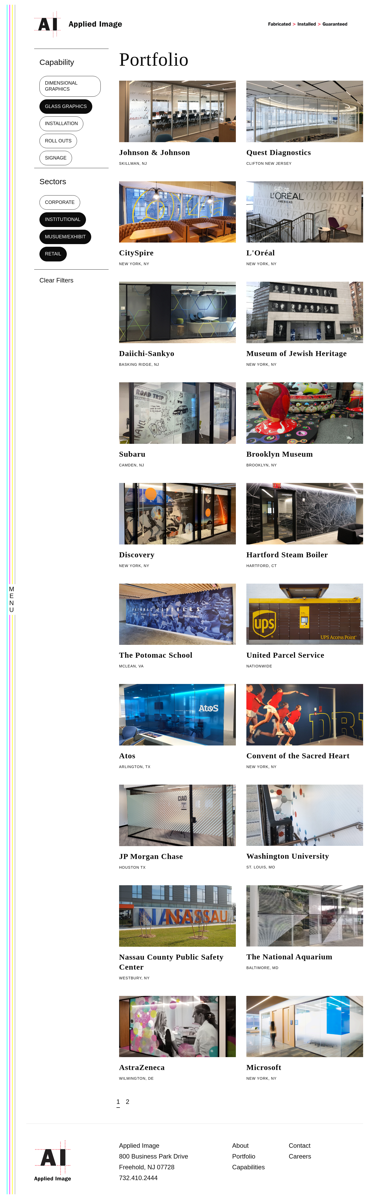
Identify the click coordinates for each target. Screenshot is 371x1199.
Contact (300, 1145)
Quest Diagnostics (278, 152)
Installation (61, 123)
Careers (300, 1156)
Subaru (132, 454)
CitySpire (136, 252)
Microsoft (263, 1067)
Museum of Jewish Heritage (296, 353)
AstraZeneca (142, 1067)
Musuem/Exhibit (65, 236)
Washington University (287, 856)
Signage (56, 158)
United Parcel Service (285, 655)
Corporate (60, 202)
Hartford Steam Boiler (287, 554)
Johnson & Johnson (154, 152)
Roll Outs (58, 140)
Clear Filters (56, 280)
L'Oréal (260, 252)
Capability (56, 62)
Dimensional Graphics (61, 86)
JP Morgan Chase (151, 856)
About (240, 1145)
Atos (127, 755)
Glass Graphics (66, 106)
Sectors (52, 181)
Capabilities (248, 1167)
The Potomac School (156, 655)
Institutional (62, 219)
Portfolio (243, 1156)
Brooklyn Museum (279, 454)
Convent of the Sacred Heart (298, 755)
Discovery (137, 554)
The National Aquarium (289, 956)
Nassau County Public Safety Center (171, 962)
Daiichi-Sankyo (147, 353)
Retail (53, 253)
